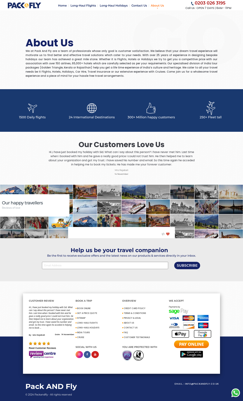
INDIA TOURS (83, 332)
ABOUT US (129, 322)
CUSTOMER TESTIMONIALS (137, 337)
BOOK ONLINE (84, 308)
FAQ (126, 332)
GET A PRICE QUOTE (87, 313)
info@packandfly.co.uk (202, 383)
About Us (157, 5)
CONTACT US (131, 327)
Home (62, 5)
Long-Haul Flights (83, 5)
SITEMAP (81, 317)
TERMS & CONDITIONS (135, 313)
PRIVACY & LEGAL (132, 317)
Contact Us (139, 5)
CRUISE (80, 337)
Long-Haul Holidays (114, 5)
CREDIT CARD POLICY (134, 308)
